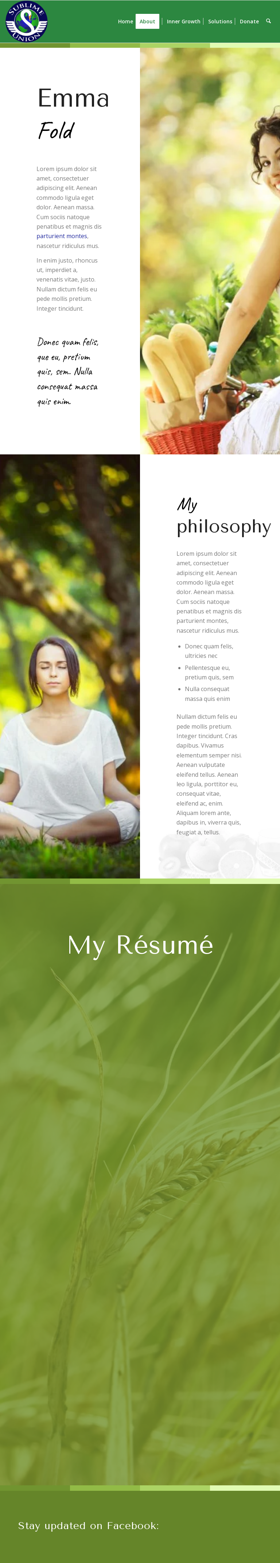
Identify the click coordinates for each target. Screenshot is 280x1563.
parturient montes (61, 236)
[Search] (269, 21)
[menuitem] (126, 21)
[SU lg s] (26, 21)
